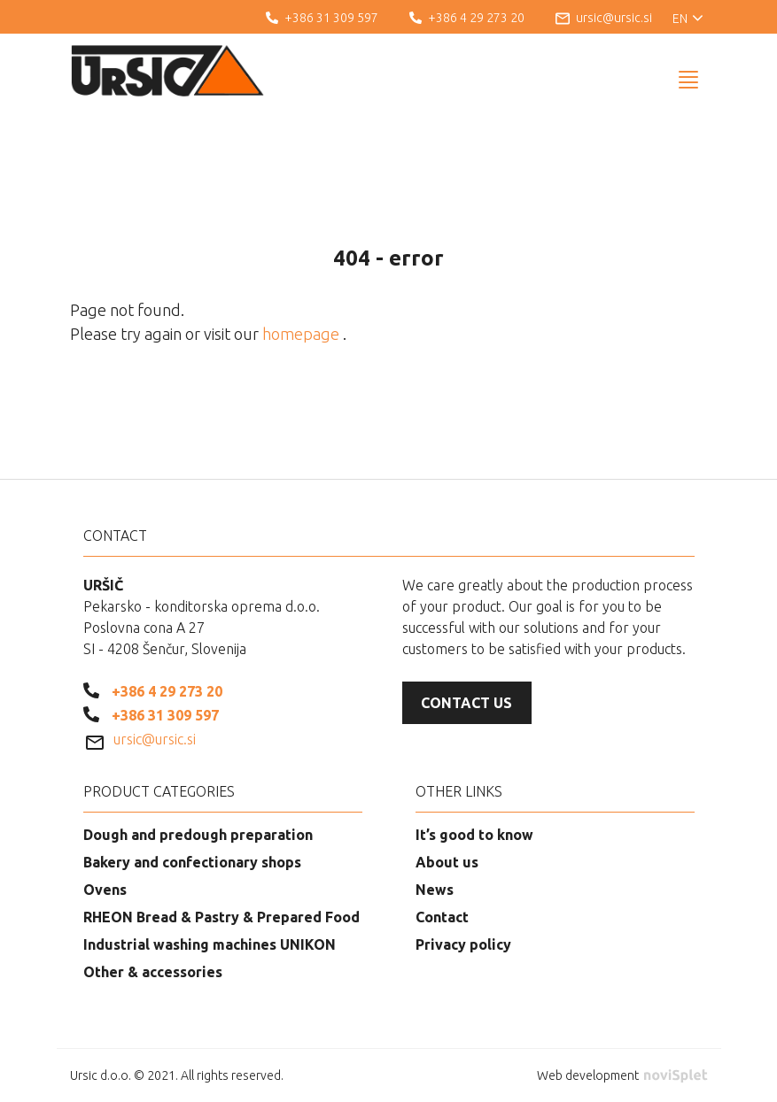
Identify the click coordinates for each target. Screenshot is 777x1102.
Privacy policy (463, 944)
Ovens (105, 890)
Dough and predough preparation (198, 835)
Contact (442, 917)
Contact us (466, 703)
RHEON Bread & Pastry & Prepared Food (221, 917)
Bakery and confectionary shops (192, 862)
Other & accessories (152, 972)
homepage (302, 334)
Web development (622, 1075)
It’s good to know (474, 835)
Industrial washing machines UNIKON (209, 944)
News (435, 890)
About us (447, 862)
